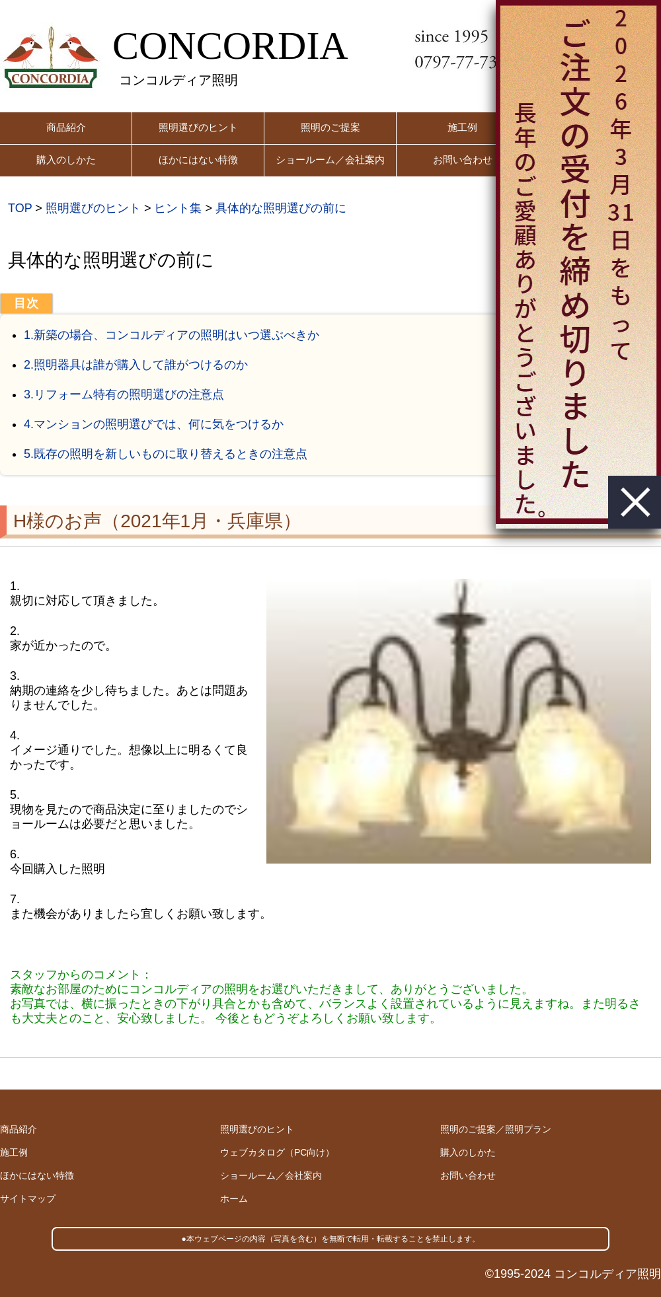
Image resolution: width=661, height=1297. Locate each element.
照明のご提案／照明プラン (495, 1129)
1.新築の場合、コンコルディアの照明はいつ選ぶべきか (171, 335)
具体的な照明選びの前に (280, 208)
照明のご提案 (330, 127)
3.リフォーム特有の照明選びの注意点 (124, 394)
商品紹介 (66, 127)
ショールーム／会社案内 (330, 159)
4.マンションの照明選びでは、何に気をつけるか (154, 424)
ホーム (234, 1198)
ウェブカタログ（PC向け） (277, 1152)
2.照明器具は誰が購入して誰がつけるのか (136, 364)
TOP (20, 208)
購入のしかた (66, 159)
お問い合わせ (462, 159)
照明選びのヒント (198, 127)
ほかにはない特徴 (198, 159)
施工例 (462, 127)
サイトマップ (28, 1198)
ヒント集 (178, 208)
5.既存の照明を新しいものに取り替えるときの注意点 (165, 454)
